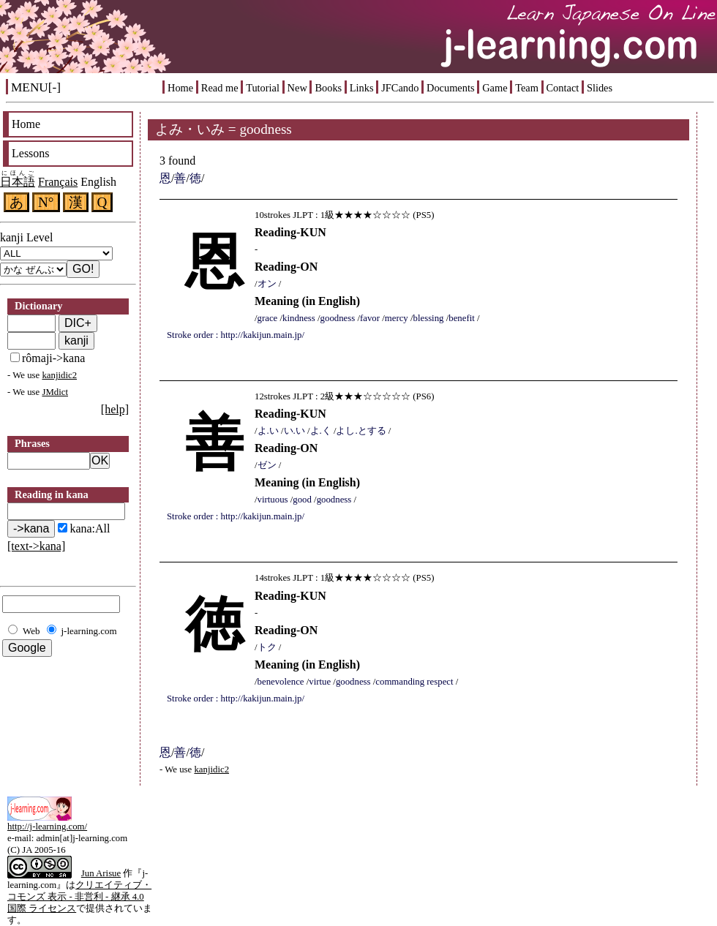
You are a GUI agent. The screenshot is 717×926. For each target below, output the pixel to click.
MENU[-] (36, 87)
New (297, 88)
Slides (599, 88)
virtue (320, 682)
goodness (338, 318)
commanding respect (414, 682)
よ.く (320, 431)
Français (58, 182)
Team (526, 88)
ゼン (267, 465)
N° (46, 202)
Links (362, 88)
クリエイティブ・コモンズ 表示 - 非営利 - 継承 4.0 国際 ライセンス (79, 897)
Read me (220, 88)
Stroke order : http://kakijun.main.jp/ (235, 335)
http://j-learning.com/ (47, 826)
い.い (294, 431)
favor (370, 318)
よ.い (268, 431)
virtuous (273, 499)
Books (328, 88)
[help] (115, 409)
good (302, 499)
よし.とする (361, 431)
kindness (298, 318)
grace (268, 318)
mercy (396, 318)
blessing (428, 318)
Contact (563, 88)
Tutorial (262, 88)
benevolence (281, 682)
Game (494, 88)
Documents (451, 88)
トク (267, 647)
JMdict (55, 392)
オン (267, 284)
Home (180, 88)
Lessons (31, 153)
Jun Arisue (101, 873)
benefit (461, 318)
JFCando (399, 88)
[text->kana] (36, 546)
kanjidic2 (59, 375)
